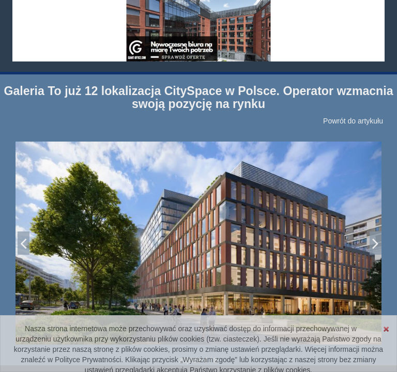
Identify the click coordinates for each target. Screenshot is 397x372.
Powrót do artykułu (353, 121)
